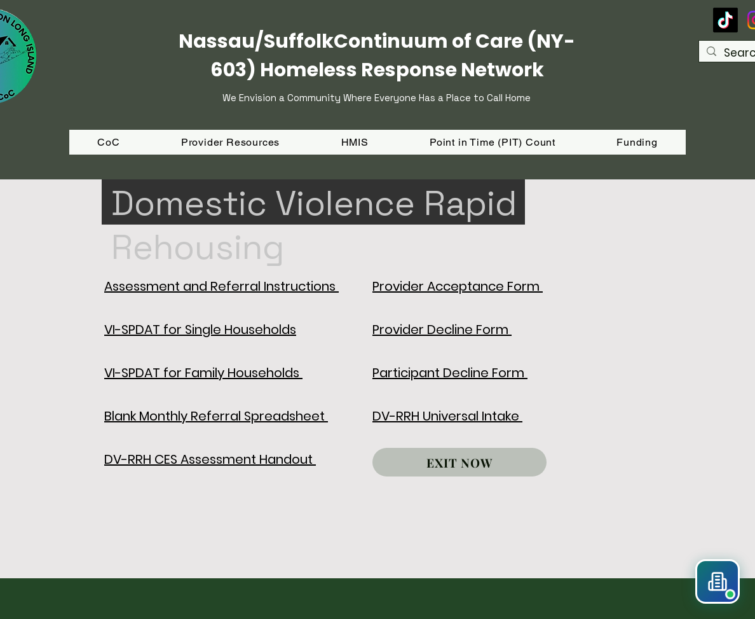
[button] (637, 142)
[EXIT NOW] (459, 462)
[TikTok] (725, 20)
